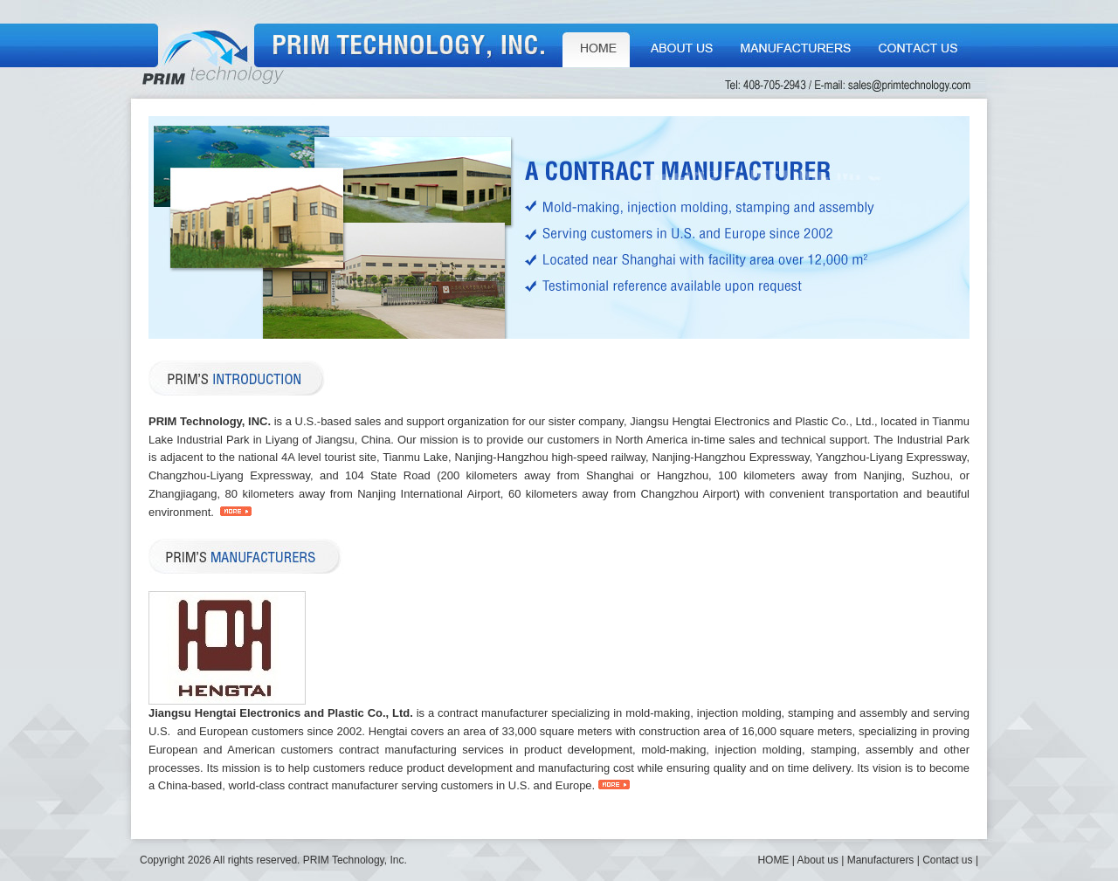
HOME (596, 45)
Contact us (918, 45)
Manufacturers (796, 45)
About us (681, 45)
